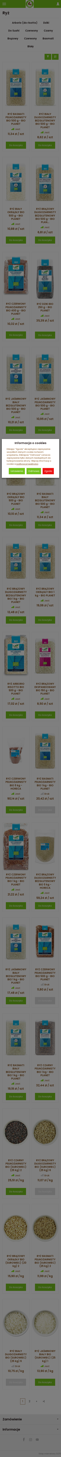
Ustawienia (17, 471)
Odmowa (33, 471)
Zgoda (48, 471)
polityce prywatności (27, 464)
